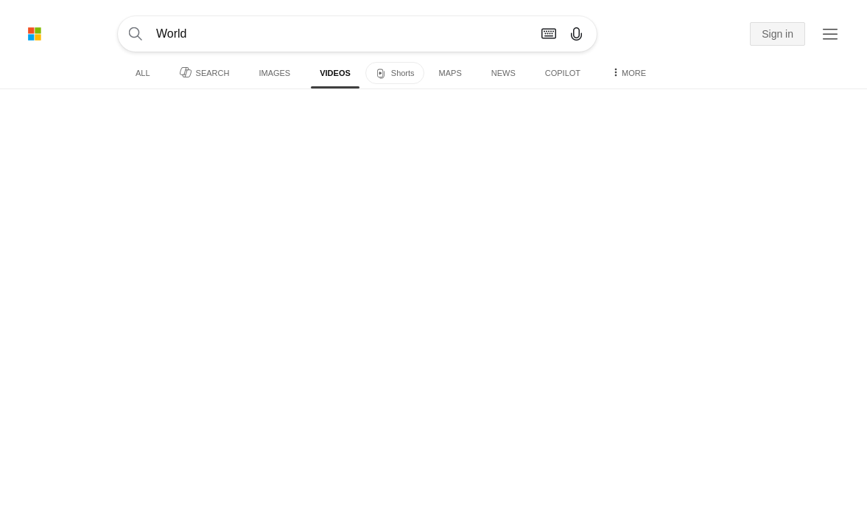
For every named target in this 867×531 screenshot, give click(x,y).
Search (205, 72)
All (143, 73)
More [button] (628, 71)
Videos (335, 73)
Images (274, 73)
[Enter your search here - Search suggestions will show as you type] (325, 34)
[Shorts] (395, 73)
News (503, 73)
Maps (450, 73)
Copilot (562, 73)
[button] (733, 34)
